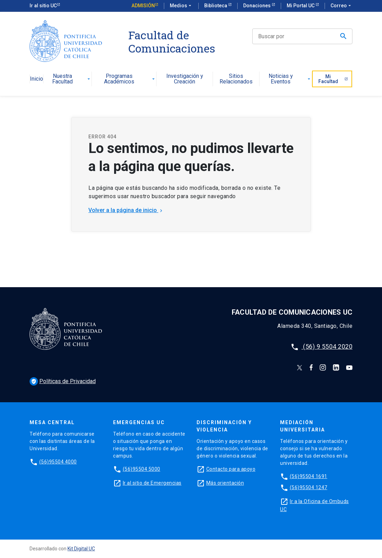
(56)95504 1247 (308, 487)
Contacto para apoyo (231, 469)
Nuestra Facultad (71, 79)
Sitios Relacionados (236, 79)
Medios (181, 6)
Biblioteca (216, 5)
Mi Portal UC (301, 5)
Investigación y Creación (184, 79)
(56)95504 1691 (308, 476)
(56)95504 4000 (58, 461)
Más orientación (225, 483)
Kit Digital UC (81, 548)
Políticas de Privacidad (63, 381)
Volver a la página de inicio (126, 210)
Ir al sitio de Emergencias (152, 483)
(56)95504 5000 (141, 469)
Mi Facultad (333, 79)
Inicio (36, 79)
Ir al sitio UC (43, 5)
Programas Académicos (130, 79)
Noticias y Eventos (290, 79)
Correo (341, 6)
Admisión (143, 5)
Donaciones (257, 5)
